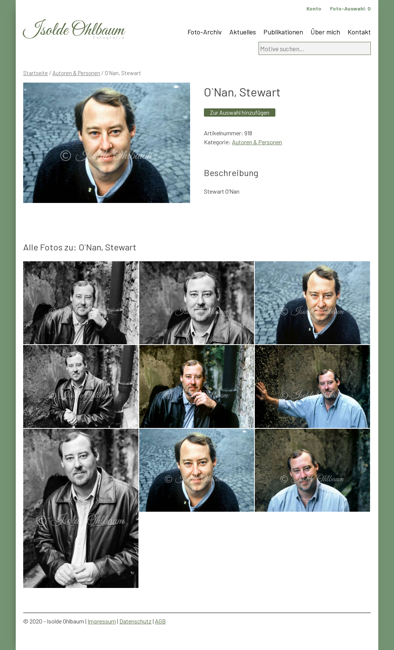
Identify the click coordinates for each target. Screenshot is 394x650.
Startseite (35, 73)
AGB (160, 621)
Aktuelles (242, 32)
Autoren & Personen (76, 73)
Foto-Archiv (204, 32)
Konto (313, 8)
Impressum (102, 621)
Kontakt (359, 32)
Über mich (325, 32)
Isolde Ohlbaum (73, 30)
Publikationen (283, 32)
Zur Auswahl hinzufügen (239, 112)
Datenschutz (135, 621)
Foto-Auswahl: (350, 8)
